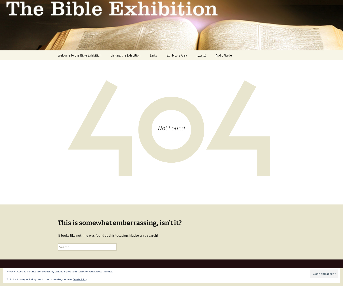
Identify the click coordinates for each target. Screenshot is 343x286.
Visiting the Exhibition (125, 55)
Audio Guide (224, 55)
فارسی (201, 55)
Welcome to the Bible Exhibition (79, 55)
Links (153, 55)
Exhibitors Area (176, 55)
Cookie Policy (80, 279)
